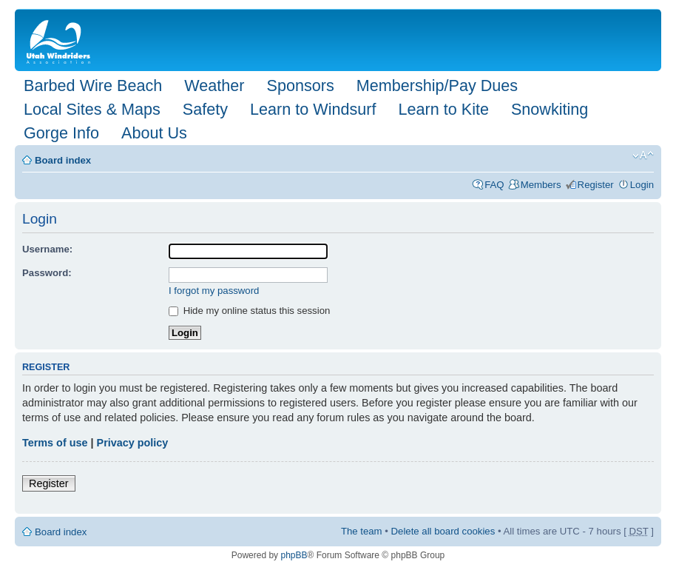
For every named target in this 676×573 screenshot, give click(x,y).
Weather (214, 85)
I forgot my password (214, 290)
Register (596, 184)
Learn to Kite (444, 109)
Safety (205, 109)
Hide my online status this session (249, 310)
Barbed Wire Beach (93, 85)
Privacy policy (133, 443)
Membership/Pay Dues (437, 85)
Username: (47, 249)
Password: (47, 272)
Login (642, 184)
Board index (63, 160)
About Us (154, 133)
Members (541, 184)
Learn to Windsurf (313, 109)
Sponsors (300, 85)
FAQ (494, 184)
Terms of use (55, 443)
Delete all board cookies (443, 531)
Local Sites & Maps (92, 109)
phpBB (293, 555)
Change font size (643, 155)
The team (361, 531)
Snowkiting (549, 109)
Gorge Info (61, 133)
